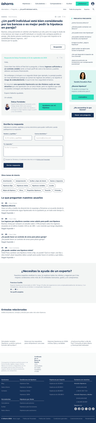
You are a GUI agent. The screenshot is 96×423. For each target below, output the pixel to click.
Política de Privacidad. (43, 159)
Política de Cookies (44, 418)
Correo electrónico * (41, 134)
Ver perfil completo (16, 292)
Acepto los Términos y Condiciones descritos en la (28, 159)
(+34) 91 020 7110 (80, 391)
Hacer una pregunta (83, 115)
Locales (51, 185)
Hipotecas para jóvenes (27, 403)
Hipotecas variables (38, 185)
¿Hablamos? (82, 4)
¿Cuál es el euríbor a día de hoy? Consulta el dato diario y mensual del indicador (81, 343)
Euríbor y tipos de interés (38, 181)
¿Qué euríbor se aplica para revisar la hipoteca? (81, 49)
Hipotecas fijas (8, 185)
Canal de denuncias (76, 418)
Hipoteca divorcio (8, 206)
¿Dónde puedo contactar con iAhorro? (81, 28)
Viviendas (58, 190)
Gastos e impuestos (56, 181)
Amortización (7, 181)
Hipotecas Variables (26, 387)
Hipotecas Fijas (24, 383)
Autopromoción (21, 181)
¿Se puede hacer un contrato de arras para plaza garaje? (24, 237)
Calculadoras (40, 3)
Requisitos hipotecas (34, 190)
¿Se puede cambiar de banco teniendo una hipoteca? (81, 37)
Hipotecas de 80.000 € (56, 391)
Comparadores (55, 3)
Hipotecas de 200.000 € (56, 394)
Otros (21, 190)
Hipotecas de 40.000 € (56, 383)
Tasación (48, 190)
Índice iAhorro (5, 410)
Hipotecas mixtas (22, 185)
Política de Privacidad (29, 418)
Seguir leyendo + (8, 213)
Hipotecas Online (25, 391)
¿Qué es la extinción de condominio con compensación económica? (82, 62)
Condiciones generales (60, 418)
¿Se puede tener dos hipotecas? (82, 33)
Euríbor (69, 3)
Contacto (4, 391)
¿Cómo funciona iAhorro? (80, 23)
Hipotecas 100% (25, 394)
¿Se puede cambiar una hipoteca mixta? (17, 250)
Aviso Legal (16, 418)
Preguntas (14, 9)
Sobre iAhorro (5, 387)
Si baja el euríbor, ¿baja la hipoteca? (80, 43)
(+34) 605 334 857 (80, 402)
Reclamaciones (90, 418)
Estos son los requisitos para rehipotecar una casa (34, 342)
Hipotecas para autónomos (28, 410)
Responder (57, 47)
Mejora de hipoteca (9, 190)
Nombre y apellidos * (10, 134)
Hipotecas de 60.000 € (56, 387)
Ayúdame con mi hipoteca (49, 107)
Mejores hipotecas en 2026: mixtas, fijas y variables (58, 342)
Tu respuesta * (8, 144)
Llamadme (82, 97)
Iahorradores (5, 9)
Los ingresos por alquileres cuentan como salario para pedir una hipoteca (30, 221)
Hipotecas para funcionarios (28, 407)
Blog (2, 383)
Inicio (64, 9)
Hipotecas (26, 3)
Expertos (86, 9)
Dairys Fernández (18, 102)
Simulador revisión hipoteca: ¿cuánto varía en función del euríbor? (11, 343)
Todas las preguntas (75, 9)
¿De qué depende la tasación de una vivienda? (82, 55)
